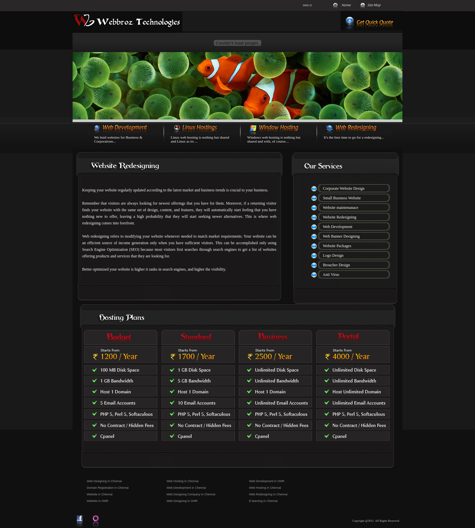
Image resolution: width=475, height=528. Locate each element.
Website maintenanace (340, 207)
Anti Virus (331, 274)
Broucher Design (336, 265)
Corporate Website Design (343, 188)
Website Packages (337, 246)
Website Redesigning (339, 217)
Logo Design (333, 255)
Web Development (337, 226)
